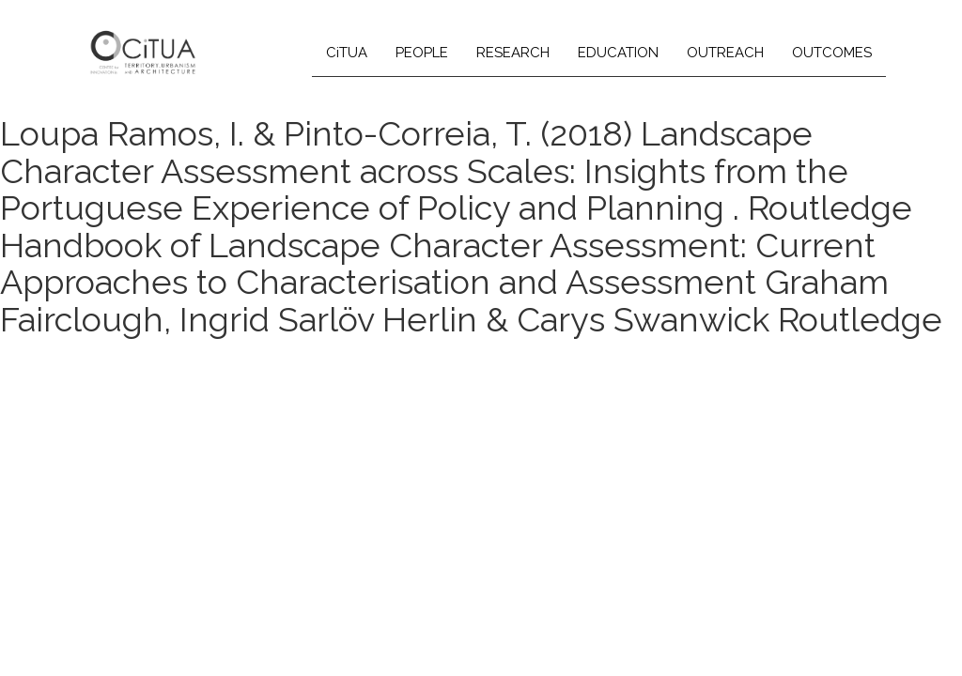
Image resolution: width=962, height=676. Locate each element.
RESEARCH (513, 52)
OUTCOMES (832, 52)
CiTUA (346, 52)
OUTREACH (725, 52)
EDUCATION (618, 52)
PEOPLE (422, 52)
